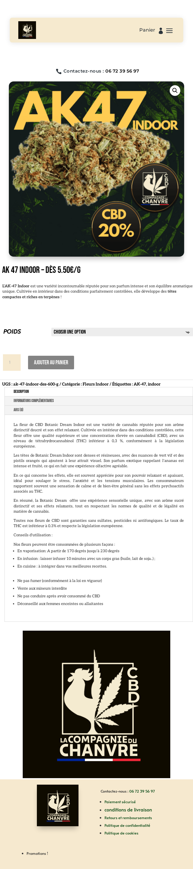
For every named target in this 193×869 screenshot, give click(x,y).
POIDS (12, 331)
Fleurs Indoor (96, 384)
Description (21, 391)
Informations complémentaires (34, 401)
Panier (147, 30)
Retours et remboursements (128, 817)
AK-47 (140, 384)
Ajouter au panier (51, 362)
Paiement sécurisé (120, 801)
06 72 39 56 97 (122, 71)
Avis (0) (18, 410)
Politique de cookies (121, 833)
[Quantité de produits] (12, 362)
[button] (175, 90)
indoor (154, 384)
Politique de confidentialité (127, 825)
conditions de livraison (128, 809)
